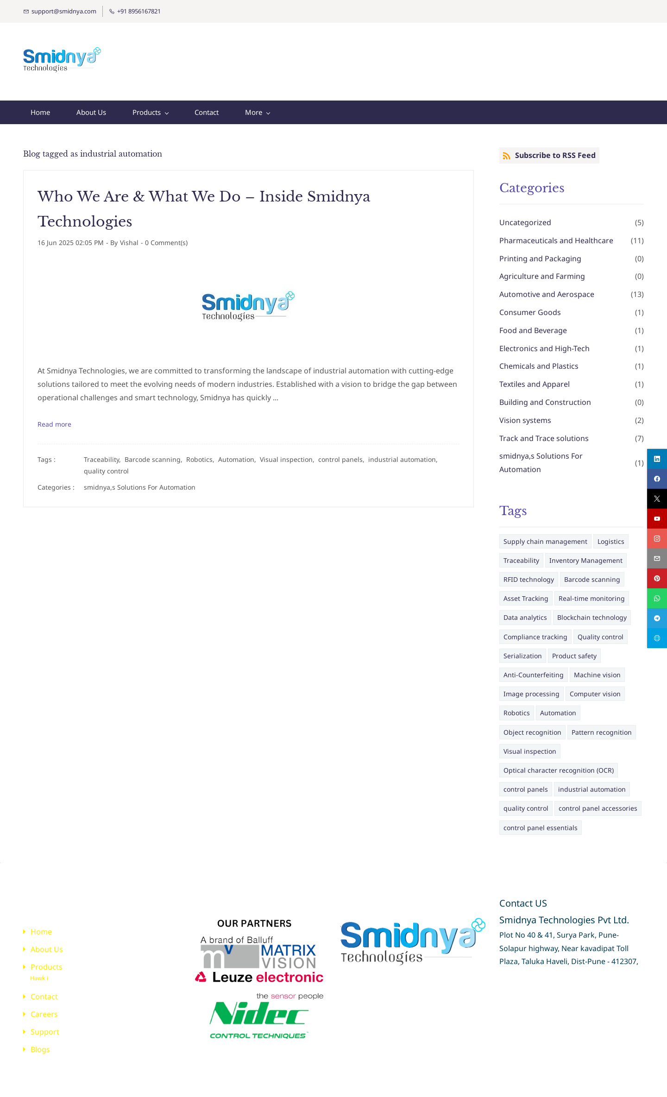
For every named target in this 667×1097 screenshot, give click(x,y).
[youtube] (657, 519)
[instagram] (657, 538)
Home (41, 927)
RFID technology (528, 574)
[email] (657, 558)
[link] (254, 917)
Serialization (522, 651)
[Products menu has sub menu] (150, 108)
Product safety (574, 651)
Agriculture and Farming (542, 271)
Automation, (239, 454)
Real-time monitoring (592, 593)
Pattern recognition (602, 727)
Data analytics (525, 612)
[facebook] (657, 479)
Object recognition (532, 727)
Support (45, 1027)
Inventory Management (586, 555)
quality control (106, 466)
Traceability (521, 555)
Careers (44, 1009)
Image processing (531, 689)
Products (47, 962)
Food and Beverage (533, 326)
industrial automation (592, 784)
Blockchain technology (592, 612)
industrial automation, (404, 454)
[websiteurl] (657, 638)
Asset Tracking (525, 593)
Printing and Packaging (540, 254)
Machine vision (597, 670)
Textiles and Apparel (534, 379)
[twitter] (657, 499)
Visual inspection (529, 746)
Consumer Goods (530, 308)
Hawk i (39, 973)
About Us (47, 944)
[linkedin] (657, 459)
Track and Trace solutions (544, 434)
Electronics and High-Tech (544, 344)
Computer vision (595, 689)
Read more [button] (54, 419)
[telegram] (657, 618)
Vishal (129, 237)
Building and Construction (545, 397)
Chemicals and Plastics (539, 361)
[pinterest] (657, 578)
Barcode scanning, (155, 454)
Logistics (611, 536)
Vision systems (525, 415)
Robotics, (202, 454)
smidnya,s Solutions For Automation (139, 482)
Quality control (600, 632)
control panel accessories (598, 803)
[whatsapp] (657, 598)
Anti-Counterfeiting (533, 670)
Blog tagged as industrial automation (92, 149)
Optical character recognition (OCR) (558, 765)
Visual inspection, (289, 454)
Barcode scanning (592, 574)
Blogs (40, 1045)
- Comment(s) (164, 237)
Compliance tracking (535, 632)
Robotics (516, 708)
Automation (558, 708)
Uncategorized (525, 218)
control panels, (343, 454)
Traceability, (104, 454)
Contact (44, 992)
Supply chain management (545, 536)
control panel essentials (540, 823)
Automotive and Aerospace (546, 289)
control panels (525, 784)
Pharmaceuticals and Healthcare (556, 236)
